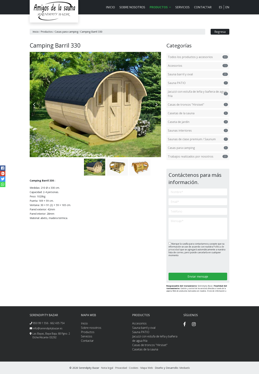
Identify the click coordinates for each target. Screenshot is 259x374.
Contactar (203, 7)
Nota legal (107, 367)
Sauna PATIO (198, 83)
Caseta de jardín (198, 122)
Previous (34, 104)
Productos (47, 31)
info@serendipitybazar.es (47, 328)
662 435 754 (57, 323)
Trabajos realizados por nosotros (198, 156)
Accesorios (198, 66)
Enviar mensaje (198, 276)
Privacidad (121, 367)
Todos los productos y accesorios (198, 57)
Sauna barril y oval (198, 74)
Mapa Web (146, 367)
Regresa (220, 32)
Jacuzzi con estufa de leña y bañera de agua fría (198, 94)
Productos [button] (160, 7)
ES (220, 7)
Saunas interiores (198, 130)
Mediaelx (184, 367)
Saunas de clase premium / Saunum (198, 139)
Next (156, 104)
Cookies (133, 367)
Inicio (110, 7)
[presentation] (188, 265)
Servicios (182, 7)
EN (227, 7)
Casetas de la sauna (198, 113)
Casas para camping (66, 31)
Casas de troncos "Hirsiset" (198, 105)
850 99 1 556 (40, 323)
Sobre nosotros (132, 7)
